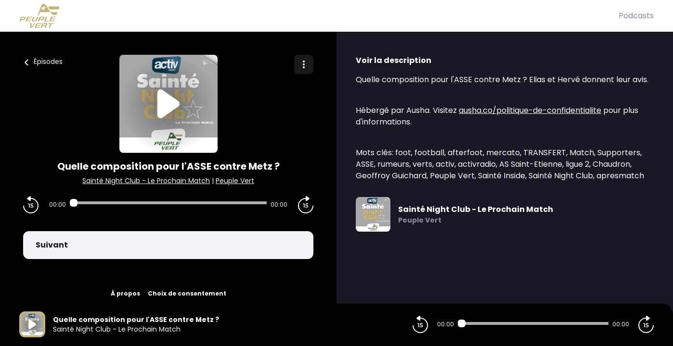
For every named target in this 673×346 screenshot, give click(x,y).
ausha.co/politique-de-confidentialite (530, 110)
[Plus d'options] (303, 64)
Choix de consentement (187, 293)
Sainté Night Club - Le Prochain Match (146, 180)
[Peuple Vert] (319, 16)
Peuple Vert (235, 180)
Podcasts (636, 15)
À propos (125, 293)
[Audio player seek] (168, 202)
